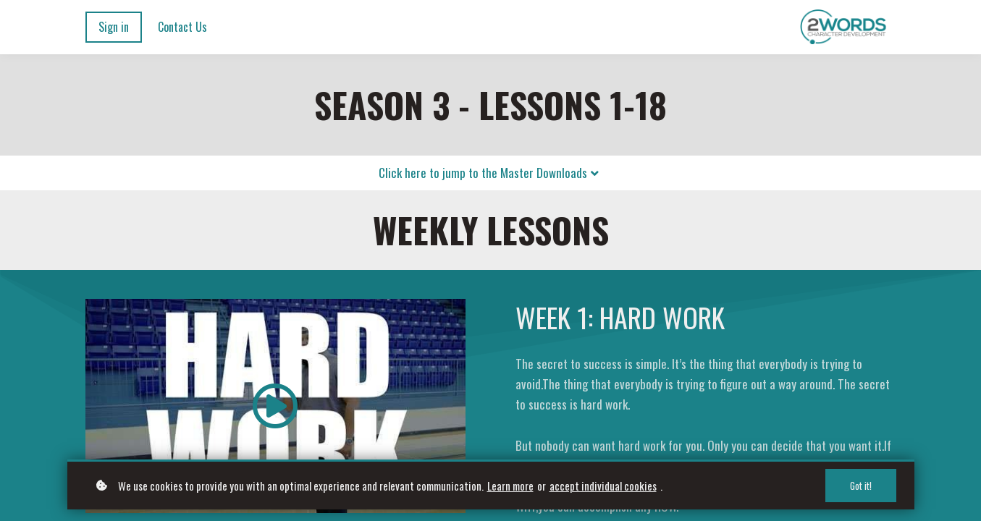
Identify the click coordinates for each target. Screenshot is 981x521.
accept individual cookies (603, 486)
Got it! (861, 485)
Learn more (510, 486)
